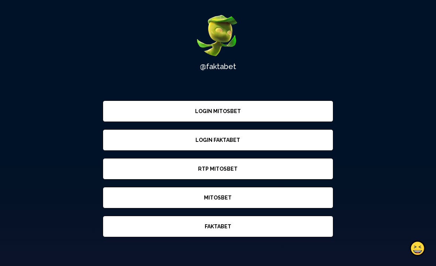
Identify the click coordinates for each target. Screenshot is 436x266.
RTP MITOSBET (218, 169)
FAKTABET (218, 226)
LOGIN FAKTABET (217, 140)
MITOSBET (218, 198)
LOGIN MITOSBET (218, 111)
